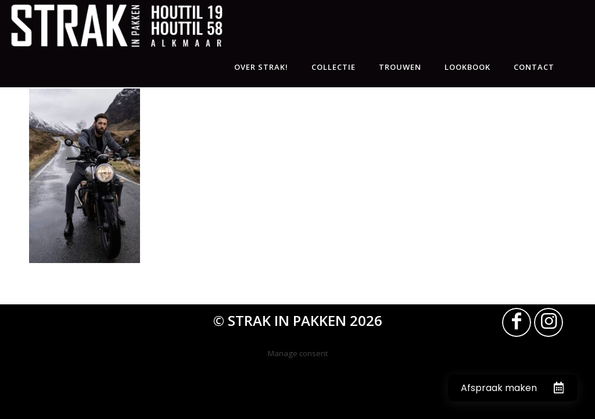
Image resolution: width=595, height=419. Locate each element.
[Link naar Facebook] (516, 322)
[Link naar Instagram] (548, 322)
